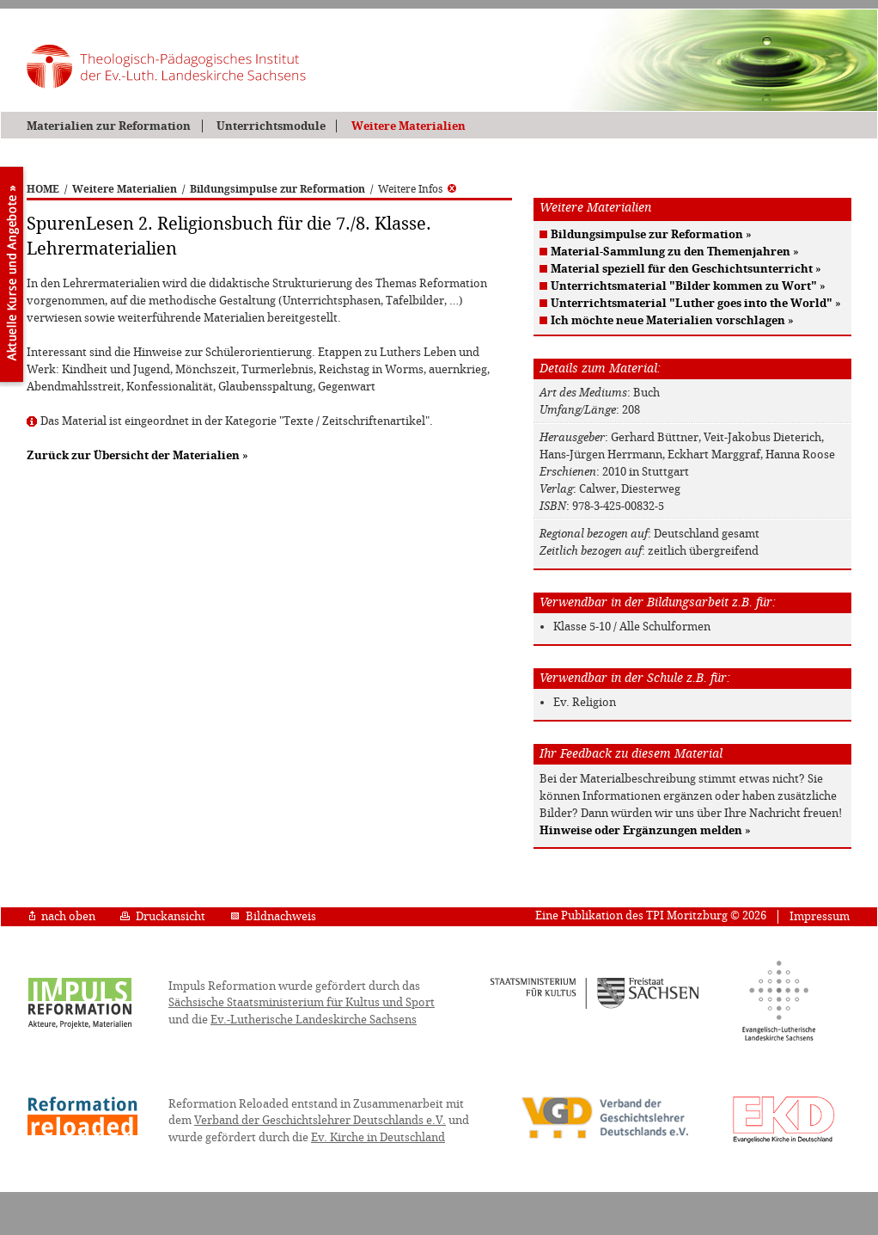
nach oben (62, 916)
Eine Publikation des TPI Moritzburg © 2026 (650, 915)
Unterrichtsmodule (271, 126)
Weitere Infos (417, 189)
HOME (43, 189)
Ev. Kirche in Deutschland (378, 1137)
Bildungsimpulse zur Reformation (277, 189)
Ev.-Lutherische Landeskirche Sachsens (313, 1019)
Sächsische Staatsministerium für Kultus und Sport (301, 1002)
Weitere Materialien (408, 126)
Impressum (820, 916)
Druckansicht (162, 916)
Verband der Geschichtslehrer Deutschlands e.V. (320, 1120)
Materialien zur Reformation (109, 126)
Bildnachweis (273, 916)
